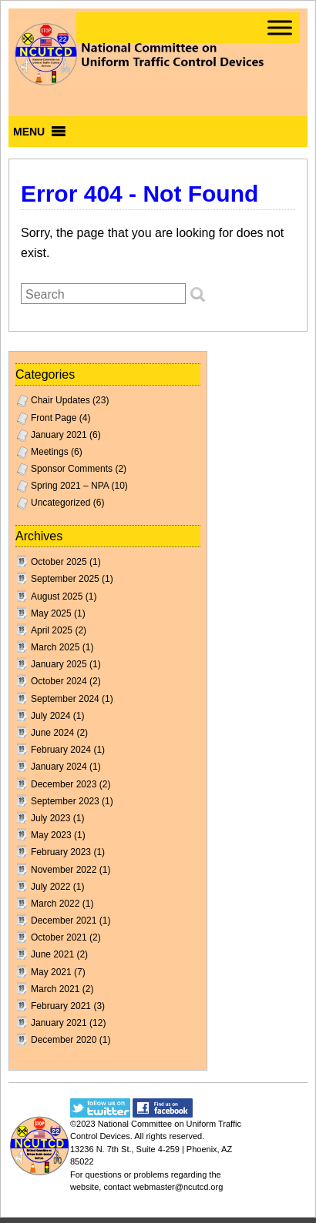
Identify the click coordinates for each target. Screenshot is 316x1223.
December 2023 (63, 784)
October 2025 (59, 561)
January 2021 (59, 434)
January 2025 (59, 664)
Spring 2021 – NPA (70, 485)
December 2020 (63, 1039)
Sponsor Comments (72, 468)
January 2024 (59, 766)
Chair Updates (60, 400)
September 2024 (65, 698)
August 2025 (56, 596)
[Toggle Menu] (279, 27)
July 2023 (50, 818)
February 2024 (61, 749)
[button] (29, 131)
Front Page (53, 418)
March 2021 (55, 989)
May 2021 (51, 972)
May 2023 (51, 835)
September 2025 (65, 578)
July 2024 (50, 715)
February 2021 (61, 1006)
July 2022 (50, 886)
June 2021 (52, 954)
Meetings (50, 451)
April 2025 (51, 630)
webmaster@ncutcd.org (178, 1186)
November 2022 (63, 869)
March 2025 (55, 647)
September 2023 (65, 801)
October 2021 (59, 937)
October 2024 (59, 681)
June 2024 (52, 732)
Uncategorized (60, 502)
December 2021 (63, 920)
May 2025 (51, 613)
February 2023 (61, 852)
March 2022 (55, 903)
